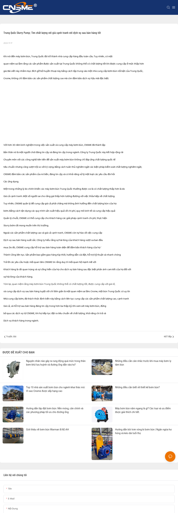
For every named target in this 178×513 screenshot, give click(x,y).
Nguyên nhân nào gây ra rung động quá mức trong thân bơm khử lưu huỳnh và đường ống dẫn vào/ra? (56, 363)
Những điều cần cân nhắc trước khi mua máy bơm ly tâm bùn (143, 363)
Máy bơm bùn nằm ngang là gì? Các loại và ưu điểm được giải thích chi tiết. (143, 410)
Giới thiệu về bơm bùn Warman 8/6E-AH (47, 429)
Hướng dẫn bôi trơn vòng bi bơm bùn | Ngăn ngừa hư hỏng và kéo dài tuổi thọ (143, 431)
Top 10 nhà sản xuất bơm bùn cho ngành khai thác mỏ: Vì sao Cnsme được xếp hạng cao (55, 389)
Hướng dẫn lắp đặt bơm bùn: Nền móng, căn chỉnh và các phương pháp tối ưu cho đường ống (54, 410)
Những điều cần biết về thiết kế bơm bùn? (137, 387)
